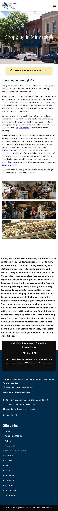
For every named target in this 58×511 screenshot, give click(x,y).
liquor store (13, 162)
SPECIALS (9, 461)
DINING (8, 470)
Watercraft (10, 446)
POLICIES (9, 456)
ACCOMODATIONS (13, 436)
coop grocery (47, 99)
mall (32, 102)
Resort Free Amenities (15, 451)
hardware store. (9, 165)
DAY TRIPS (9, 475)
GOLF (7, 465)
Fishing (8, 441)
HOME (7, 431)
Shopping (10, 495)
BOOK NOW (10, 485)
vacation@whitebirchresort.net (20, 409)
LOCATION (9, 480)
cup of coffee (22, 128)
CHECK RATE (10, 490)
